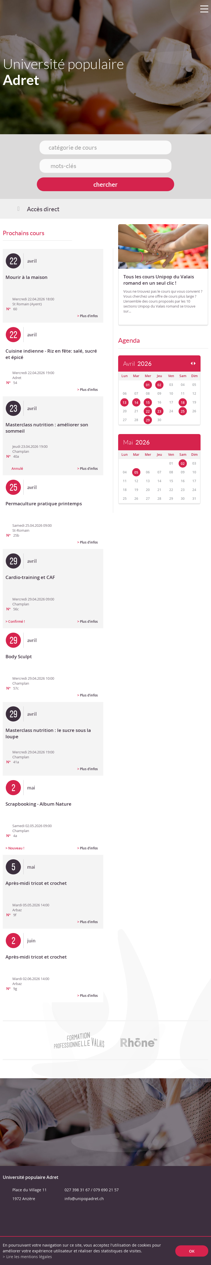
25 (183, 411)
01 (148, 385)
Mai (136, 442)
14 (136, 402)
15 (148, 402)
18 (183, 402)
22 (148, 411)
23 (159, 411)
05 (136, 472)
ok (192, 1250)
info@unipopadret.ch (84, 1198)
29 (148, 420)
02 (159, 385)
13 (124, 402)
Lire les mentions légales (29, 1256)
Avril (137, 363)
